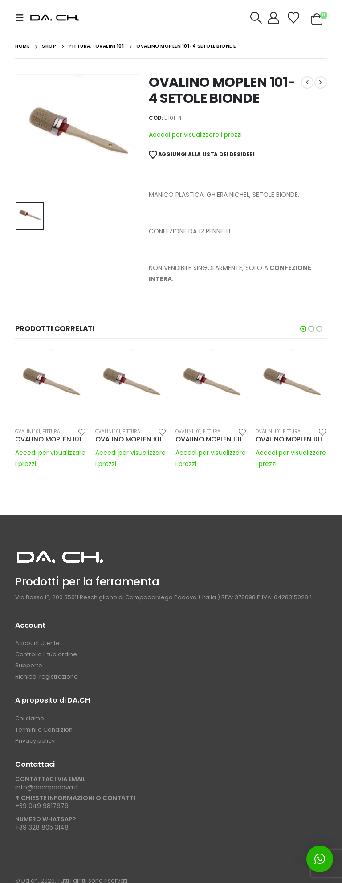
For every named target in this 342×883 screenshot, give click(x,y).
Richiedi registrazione (46, 676)
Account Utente (37, 643)
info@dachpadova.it (46, 787)
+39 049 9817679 (42, 805)
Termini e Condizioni (44, 729)
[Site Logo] (54, 18)
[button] (22, 17)
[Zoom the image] (59, 554)
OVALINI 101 (27, 431)
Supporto (29, 665)
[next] (320, 82)
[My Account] (274, 18)
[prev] (307, 82)
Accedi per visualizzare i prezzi (195, 134)
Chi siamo (29, 718)
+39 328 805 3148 (42, 827)
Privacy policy (35, 740)
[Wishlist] (294, 18)
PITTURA (51, 431)
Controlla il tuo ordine (46, 654)
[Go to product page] (50, 385)
